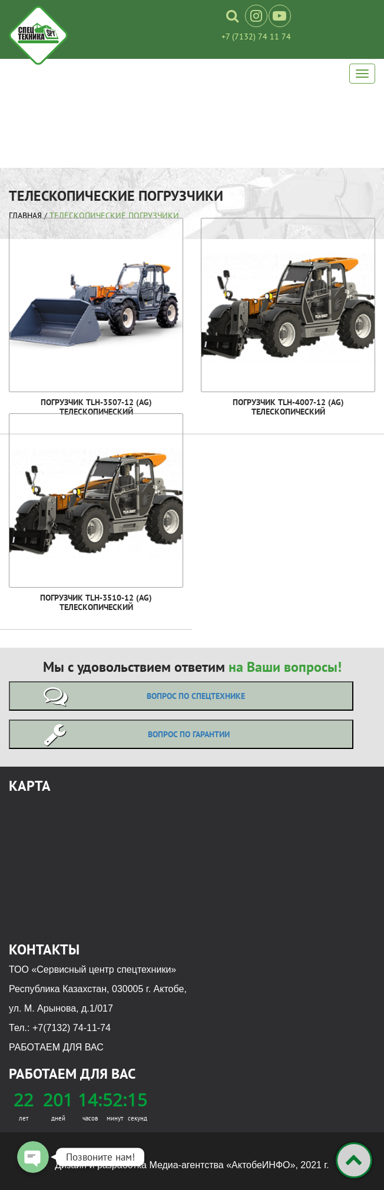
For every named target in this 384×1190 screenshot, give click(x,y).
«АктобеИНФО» (260, 1165)
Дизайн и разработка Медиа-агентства (140, 1165)
